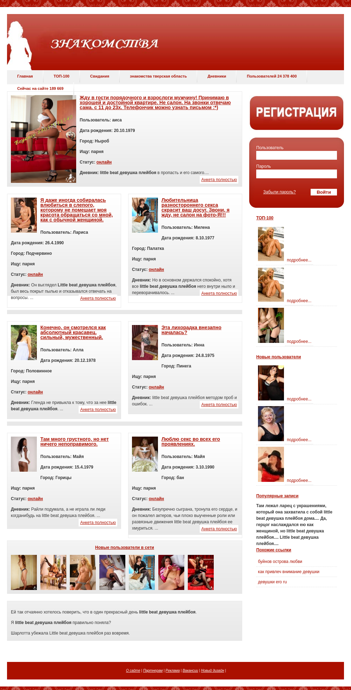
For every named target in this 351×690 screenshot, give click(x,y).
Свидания (99, 76)
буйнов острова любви (280, 561)
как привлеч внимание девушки (288, 571)
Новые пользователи (278, 356)
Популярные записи (277, 495)
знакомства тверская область (158, 76)
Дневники (216, 76)
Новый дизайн (212, 670)
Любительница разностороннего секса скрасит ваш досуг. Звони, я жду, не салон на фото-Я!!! (195, 207)
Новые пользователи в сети (124, 547)
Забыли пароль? (279, 192)
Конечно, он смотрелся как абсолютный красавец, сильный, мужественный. (73, 332)
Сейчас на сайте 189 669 (40, 88)
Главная (25, 76)
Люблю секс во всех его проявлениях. (190, 441)
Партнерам (153, 670)
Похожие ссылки (273, 550)
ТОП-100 (61, 76)
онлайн (104, 162)
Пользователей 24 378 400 (272, 76)
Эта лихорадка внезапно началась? (191, 330)
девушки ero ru (272, 581)
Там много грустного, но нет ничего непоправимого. (74, 441)
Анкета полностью (219, 179)
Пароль (263, 166)
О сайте (133, 670)
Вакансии (190, 670)
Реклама (173, 670)
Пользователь (270, 147)
